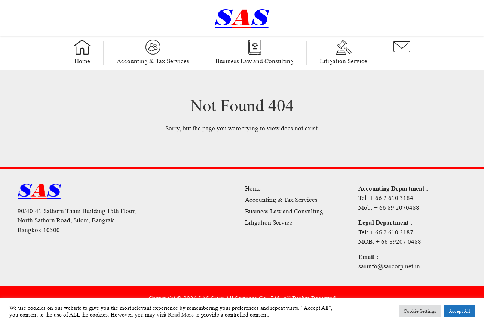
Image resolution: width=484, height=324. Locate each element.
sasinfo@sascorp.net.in (389, 266)
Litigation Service (268, 222)
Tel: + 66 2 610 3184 (385, 197)
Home (253, 188)
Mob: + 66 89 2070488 (388, 207)
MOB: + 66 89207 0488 (389, 241)
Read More (181, 315)
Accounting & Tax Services (281, 199)
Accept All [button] (459, 311)
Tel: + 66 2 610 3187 (385, 232)
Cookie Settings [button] (420, 311)
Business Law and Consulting (284, 211)
